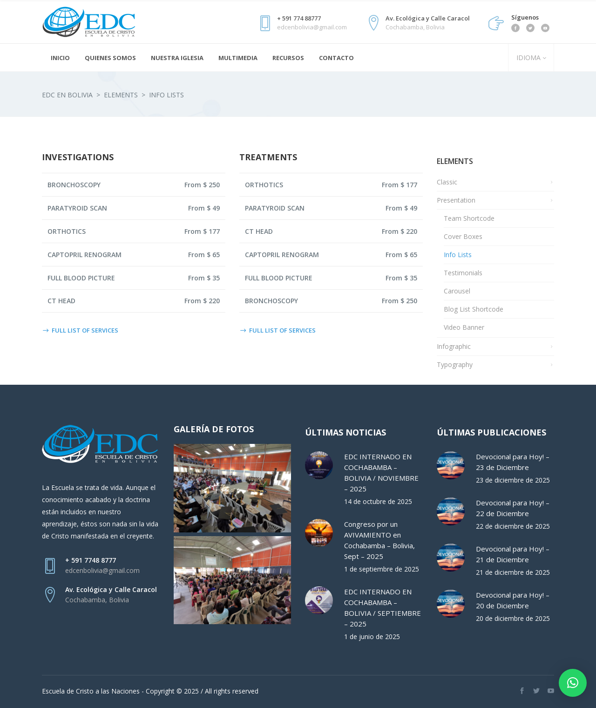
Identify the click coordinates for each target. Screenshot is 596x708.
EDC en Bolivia (67, 94)
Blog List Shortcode (473, 309)
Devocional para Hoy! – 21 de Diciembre (512, 554)
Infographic (454, 346)
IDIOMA (528, 57)
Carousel (457, 290)
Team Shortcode (469, 218)
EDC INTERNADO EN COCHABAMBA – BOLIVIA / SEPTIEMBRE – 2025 (382, 607)
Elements (121, 94)
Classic (447, 181)
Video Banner (464, 327)
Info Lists (458, 254)
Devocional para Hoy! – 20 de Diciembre (512, 600)
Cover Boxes (463, 236)
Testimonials (463, 272)
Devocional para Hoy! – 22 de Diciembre (512, 508)
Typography (455, 364)
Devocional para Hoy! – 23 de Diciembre (512, 462)
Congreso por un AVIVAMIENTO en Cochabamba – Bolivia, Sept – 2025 (379, 540)
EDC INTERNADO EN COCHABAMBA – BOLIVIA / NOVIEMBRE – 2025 (381, 472)
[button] (573, 683)
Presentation (456, 200)
